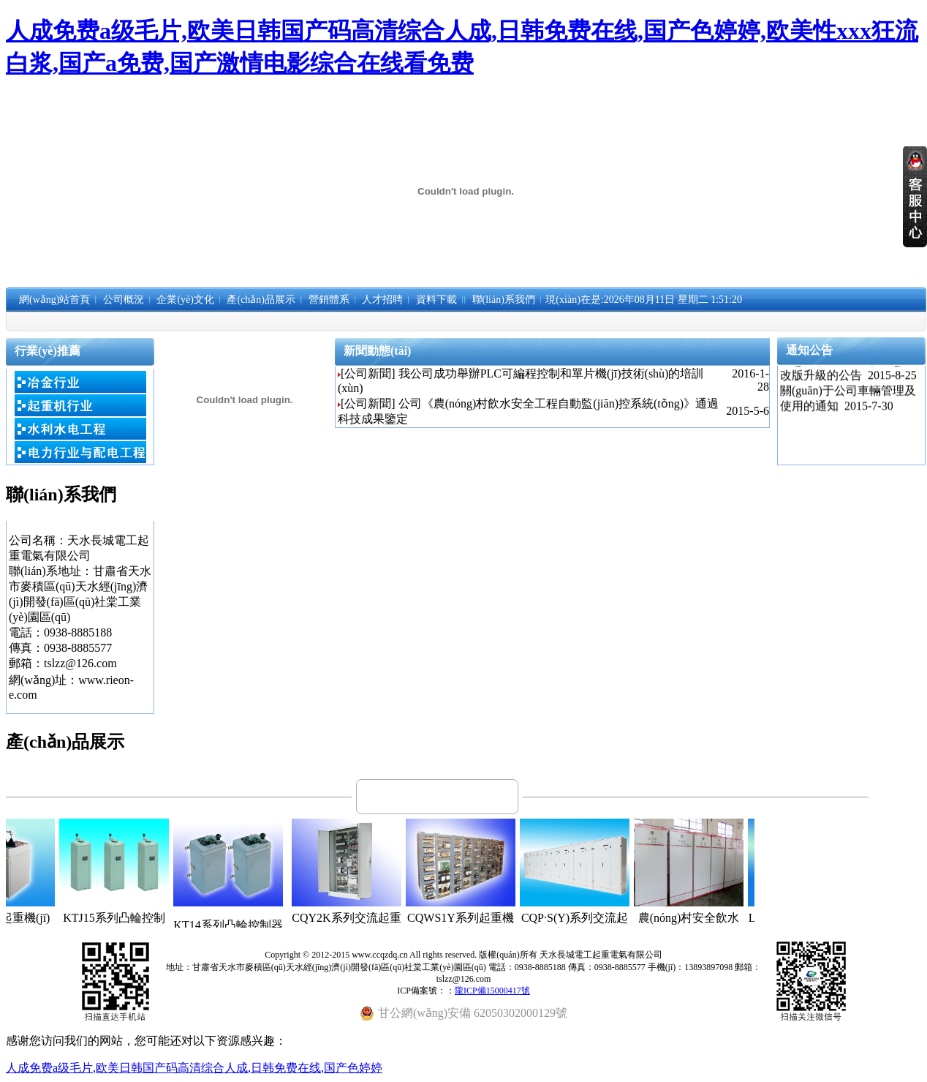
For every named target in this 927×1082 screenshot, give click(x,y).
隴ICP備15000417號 (492, 990)
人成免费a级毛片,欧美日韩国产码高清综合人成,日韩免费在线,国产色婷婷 (194, 1068)
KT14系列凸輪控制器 (245, 925)
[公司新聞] (368, 373)
